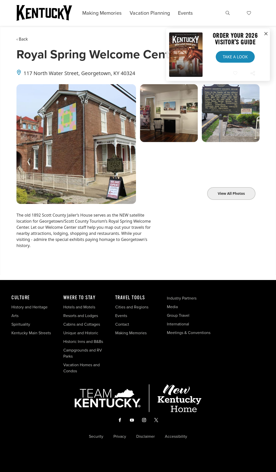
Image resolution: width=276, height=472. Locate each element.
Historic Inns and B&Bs (83, 341)
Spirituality (21, 324)
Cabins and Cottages (81, 324)
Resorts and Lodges (80, 316)
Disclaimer (145, 436)
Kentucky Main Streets (31, 333)
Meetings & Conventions (188, 333)
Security (96, 436)
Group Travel (178, 315)
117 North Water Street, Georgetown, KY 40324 (79, 73)
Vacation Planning (150, 13)
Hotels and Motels (79, 307)
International (178, 324)
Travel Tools (130, 297)
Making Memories (102, 12)
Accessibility (176, 436)
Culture (20, 297)
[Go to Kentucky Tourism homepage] (44, 13)
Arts (14, 316)
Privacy (119, 436)
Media (172, 307)
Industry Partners (181, 298)
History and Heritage (30, 307)
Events (185, 13)
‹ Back (22, 39)
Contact (122, 324)
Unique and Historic (80, 333)
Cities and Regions (131, 307)
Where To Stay (79, 297)
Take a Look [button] (235, 57)
